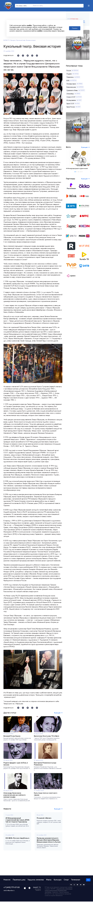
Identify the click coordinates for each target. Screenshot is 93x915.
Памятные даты (19, 893)
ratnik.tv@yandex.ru (8, 904)
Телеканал (75, 893)
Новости (6, 893)
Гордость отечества (36, 893)
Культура (13, 40)
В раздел (57, 822)
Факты (48, 893)
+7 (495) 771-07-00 (11, 901)
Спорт (66, 893)
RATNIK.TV (6, 40)
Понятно (74, 28)
